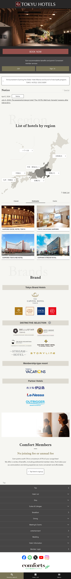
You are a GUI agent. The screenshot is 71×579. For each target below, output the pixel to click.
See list (66, 90)
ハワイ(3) (25, 150)
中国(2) (18, 173)
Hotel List (66, 192)
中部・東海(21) (32, 167)
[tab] (16, 201)
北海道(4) (58, 156)
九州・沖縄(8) (8, 180)
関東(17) (52, 173)
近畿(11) (37, 180)
